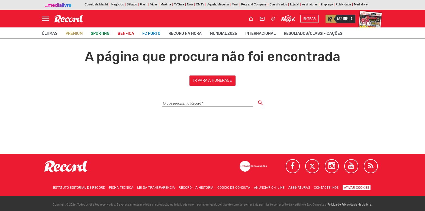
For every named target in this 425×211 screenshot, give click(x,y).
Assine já (339, 19)
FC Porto (151, 33)
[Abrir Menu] (45, 19)
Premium (74, 33)
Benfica (126, 33)
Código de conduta (233, 188)
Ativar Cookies (356, 188)
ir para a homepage (212, 80)
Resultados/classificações (313, 33)
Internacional (260, 33)
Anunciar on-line (269, 188)
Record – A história (196, 188)
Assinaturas (299, 188)
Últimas (49, 33)
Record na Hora (185, 33)
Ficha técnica (121, 188)
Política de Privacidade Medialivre (349, 204)
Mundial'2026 (223, 33)
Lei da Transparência (156, 188)
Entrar (309, 19)
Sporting (100, 33)
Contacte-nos (326, 188)
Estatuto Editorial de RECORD (79, 188)
